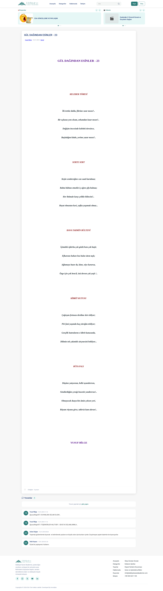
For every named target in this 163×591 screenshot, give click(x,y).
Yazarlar (115, 567)
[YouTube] (32, 579)
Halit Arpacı (33, 541)
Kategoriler (62, 4)
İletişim (82, 4)
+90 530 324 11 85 (131, 576)
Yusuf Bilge (28, 40)
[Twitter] (27, 579)
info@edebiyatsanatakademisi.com (136, 573)
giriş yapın (85, 504)
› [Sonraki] (99, 10)
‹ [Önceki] (96, 10)
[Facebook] (17, 579)
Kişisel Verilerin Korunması (133, 567)
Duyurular (116, 573)
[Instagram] (22, 579)
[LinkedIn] (37, 579)
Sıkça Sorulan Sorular (132, 561)
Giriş (141, 4)
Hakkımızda (73, 4)
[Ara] (119, 4)
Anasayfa (52, 4)
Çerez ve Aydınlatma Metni (133, 570)
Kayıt (134, 4)
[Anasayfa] (28, 4)
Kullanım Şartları (130, 564)
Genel (42, 40)
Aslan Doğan (34, 532)
